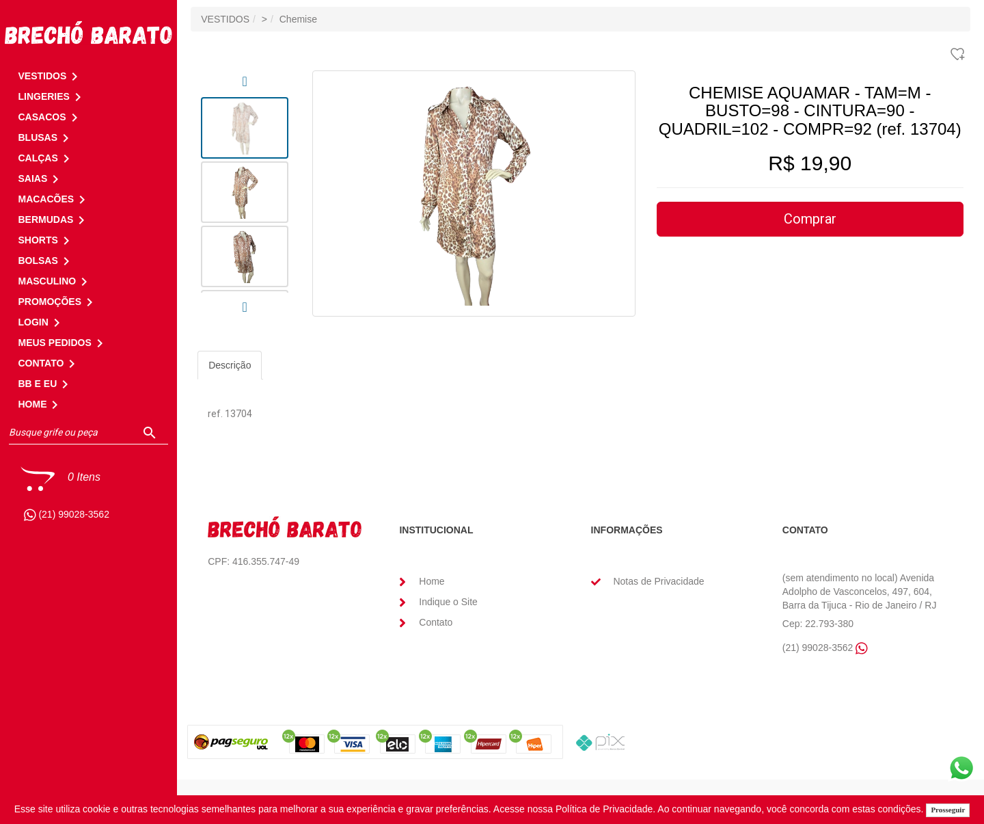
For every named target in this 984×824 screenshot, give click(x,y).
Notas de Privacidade (658, 581)
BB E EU (45, 383)
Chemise (298, 19)
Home (431, 581)
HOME (40, 404)
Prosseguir (948, 810)
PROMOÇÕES (58, 301)
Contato (435, 622)
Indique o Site (448, 601)
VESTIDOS (225, 19)
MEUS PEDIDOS (62, 342)
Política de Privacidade (604, 808)
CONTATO (49, 363)
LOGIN (41, 322)
